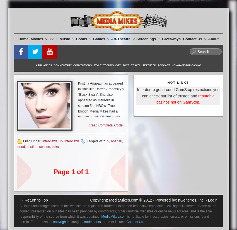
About (213, 39)
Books (83, 39)
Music (67, 39)
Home (23, 39)
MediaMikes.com (123, 200)
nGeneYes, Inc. (191, 200)
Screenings (148, 39)
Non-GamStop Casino (186, 65)
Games (101, 39)
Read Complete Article (106, 125)
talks (55, 147)
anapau (116, 141)
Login (212, 200)
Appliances (44, 65)
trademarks (92, 222)
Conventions (82, 65)
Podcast (164, 65)
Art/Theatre (122, 39)
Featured (149, 65)
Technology (112, 65)
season (44, 147)
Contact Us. (135, 222)
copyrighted (62, 222)
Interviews (49, 141)
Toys (126, 65)
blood (21, 147)
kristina (32, 147)
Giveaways (171, 39)
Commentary (63, 65)
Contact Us (194, 39)
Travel (136, 65)
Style (97, 65)
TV (53, 39)
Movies (39, 39)
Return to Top (36, 200)
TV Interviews (69, 141)
